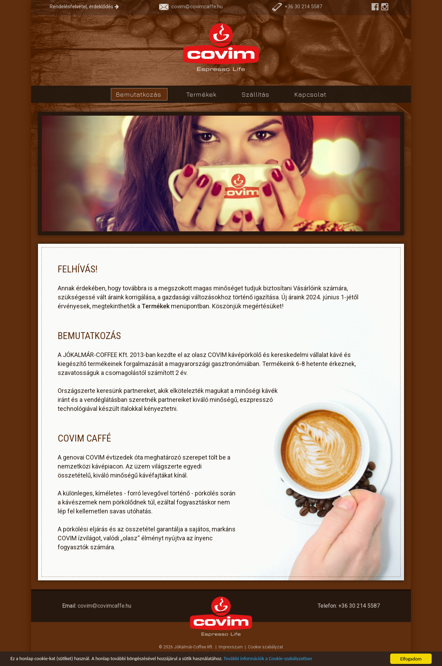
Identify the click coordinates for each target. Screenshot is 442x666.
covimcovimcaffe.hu (191, 7)
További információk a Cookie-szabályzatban (268, 659)
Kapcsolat (310, 94)
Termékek (202, 94)
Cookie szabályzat (265, 647)
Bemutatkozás (139, 94)
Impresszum (231, 647)
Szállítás (256, 94)
